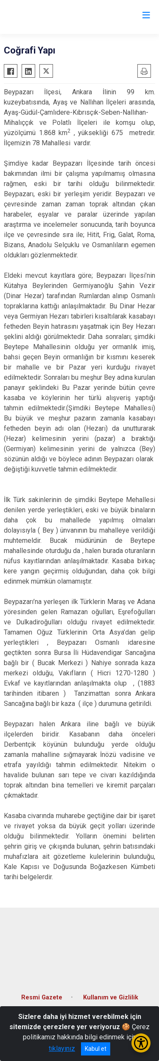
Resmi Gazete (41, 997)
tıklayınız (62, 1048)
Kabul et (95, 1048)
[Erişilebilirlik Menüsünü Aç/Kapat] (141, 1043)
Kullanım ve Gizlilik (110, 997)
